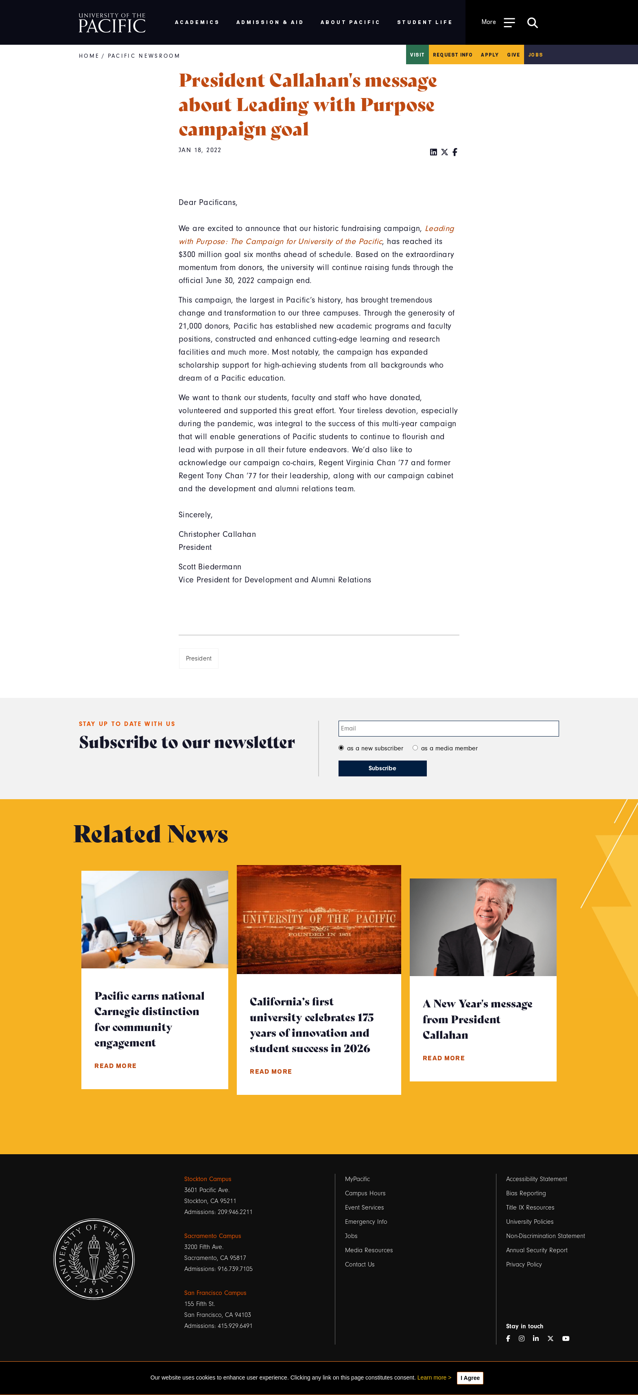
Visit (417, 54)
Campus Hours (365, 1193)
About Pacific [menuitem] (350, 21)
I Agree (470, 1378)
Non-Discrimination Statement (545, 1236)
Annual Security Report (537, 1250)
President (199, 658)
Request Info (453, 54)
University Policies (530, 1221)
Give (513, 54)
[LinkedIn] (433, 152)
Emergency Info (366, 1221)
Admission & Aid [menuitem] (270, 21)
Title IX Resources (530, 1207)
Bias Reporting (526, 1193)
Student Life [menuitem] (425, 21)
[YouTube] (569, 1339)
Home (89, 55)
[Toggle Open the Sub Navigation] (498, 22)
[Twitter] (444, 152)
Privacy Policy (524, 1264)
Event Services (364, 1207)
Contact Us (360, 1264)
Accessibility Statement (536, 1179)
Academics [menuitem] (197, 21)
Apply (490, 54)
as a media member (449, 748)
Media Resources (369, 1250)
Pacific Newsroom (144, 55)
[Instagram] (525, 1339)
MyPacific (357, 1179)
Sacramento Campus (212, 1236)
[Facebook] (455, 152)
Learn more (432, 1377)
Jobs (535, 54)
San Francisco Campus (215, 1293)
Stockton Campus (208, 1179)
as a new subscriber (375, 748)
